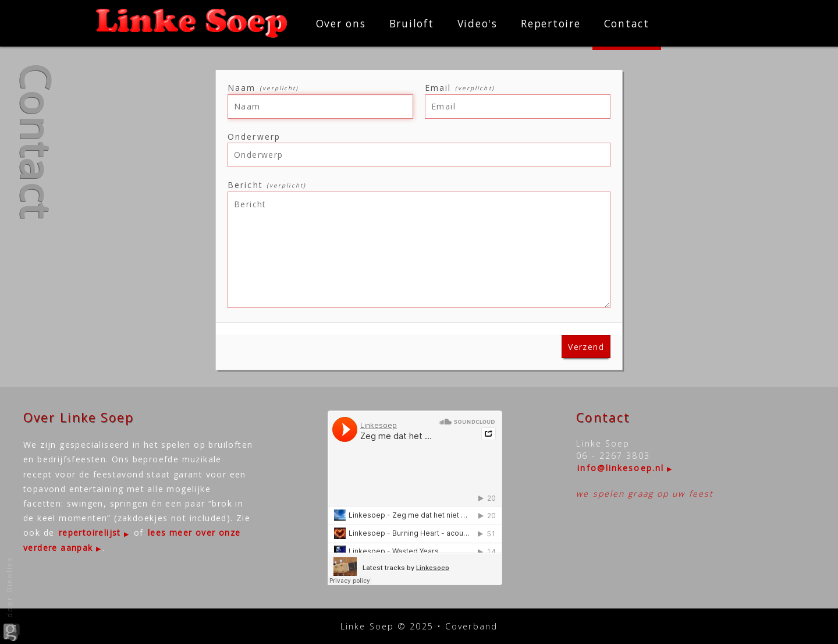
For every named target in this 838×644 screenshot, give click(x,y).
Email (460, 87)
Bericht (267, 184)
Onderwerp (254, 136)
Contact (626, 23)
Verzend (586, 346)
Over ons (341, 23)
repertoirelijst (90, 532)
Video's (477, 23)
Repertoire (551, 23)
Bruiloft (411, 23)
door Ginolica (11, 599)
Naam (263, 87)
